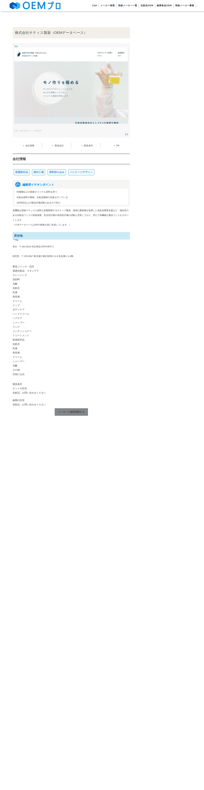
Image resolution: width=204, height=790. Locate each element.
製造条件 (88, 145)
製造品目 (59, 145)
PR (117, 145)
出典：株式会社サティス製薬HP (28, 131)
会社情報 (29, 145)
